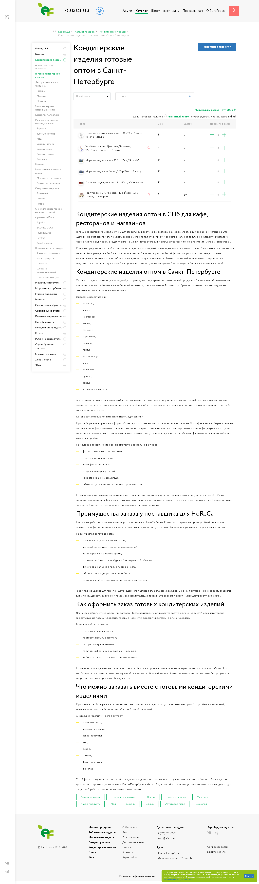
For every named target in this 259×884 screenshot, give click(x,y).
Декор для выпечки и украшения (46, 84)
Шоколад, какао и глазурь (49, 248)
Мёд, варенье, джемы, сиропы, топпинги (46, 121)
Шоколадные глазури (123, 797)
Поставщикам (193, 11)
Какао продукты (46, 258)
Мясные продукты (46, 294)
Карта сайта (129, 857)
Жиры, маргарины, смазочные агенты (45, 108)
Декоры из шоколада (48, 253)
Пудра (40, 204)
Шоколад (201, 804)
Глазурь (41, 91)
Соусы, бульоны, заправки (44, 346)
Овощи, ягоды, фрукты (48, 305)
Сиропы (130, 804)
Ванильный (43, 193)
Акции (127, 11)
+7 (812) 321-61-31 (166, 833)
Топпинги (42, 159)
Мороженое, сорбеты (48, 288)
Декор (151, 797)
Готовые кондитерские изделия (47, 75)
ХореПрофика (44, 243)
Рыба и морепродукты (48, 339)
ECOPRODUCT (45, 227)
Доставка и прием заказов (133, 845)
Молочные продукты (47, 283)
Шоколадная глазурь (48, 277)
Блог (125, 832)
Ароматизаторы (90, 797)
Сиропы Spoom (45, 149)
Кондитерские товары (48, 60)
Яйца (38, 365)
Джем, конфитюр (46, 133)
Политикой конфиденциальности (178, 880)
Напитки (40, 299)
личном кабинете (176, 117)
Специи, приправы (45, 354)
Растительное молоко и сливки (48, 171)
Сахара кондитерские (47, 188)
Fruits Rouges (44, 233)
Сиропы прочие (45, 154)
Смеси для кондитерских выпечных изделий (48, 210)
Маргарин (202, 797)
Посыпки (42, 101)
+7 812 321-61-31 (78, 11)
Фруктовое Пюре (45, 217)
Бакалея (39, 54)
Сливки (150, 804)
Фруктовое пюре (175, 804)
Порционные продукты (48, 328)
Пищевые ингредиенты (48, 316)
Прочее (41, 198)
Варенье (41, 128)
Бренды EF (41, 49)
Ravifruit (41, 238)
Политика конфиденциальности (137, 876)
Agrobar (41, 222)
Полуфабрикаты (44, 322)
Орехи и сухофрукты (47, 311)
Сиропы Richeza (45, 144)
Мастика (41, 96)
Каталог (141, 11)
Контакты (127, 852)
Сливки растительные (48, 183)
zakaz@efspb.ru (165, 838)
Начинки (39, 164)
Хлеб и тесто (43, 360)
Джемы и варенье (176, 797)
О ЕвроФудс (129, 827)
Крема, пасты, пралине (47, 115)
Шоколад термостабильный (46, 270)
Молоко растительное (49, 178)
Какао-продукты (90, 804)
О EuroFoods (215, 11)
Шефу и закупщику (165, 11)
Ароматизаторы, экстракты (44, 67)
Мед (113, 804)
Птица (39, 333)
